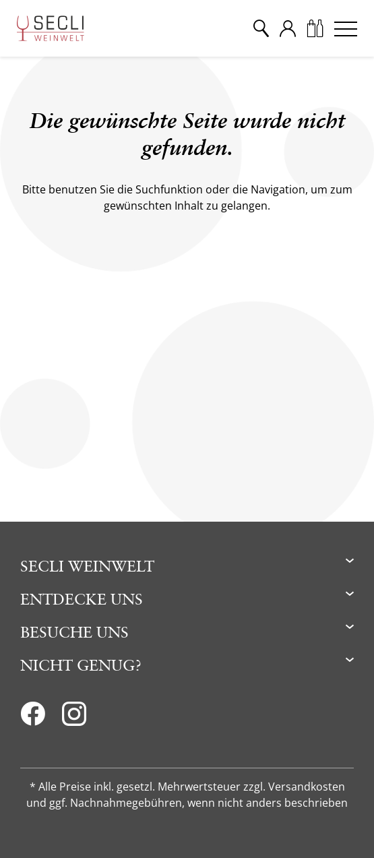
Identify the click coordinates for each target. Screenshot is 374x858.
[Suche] (261, 28)
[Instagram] (74, 718)
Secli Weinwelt (87, 566)
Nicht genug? (81, 665)
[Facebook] (32, 718)
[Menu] (345, 28)
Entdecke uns (81, 599)
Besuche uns (74, 632)
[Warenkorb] (314, 28)
